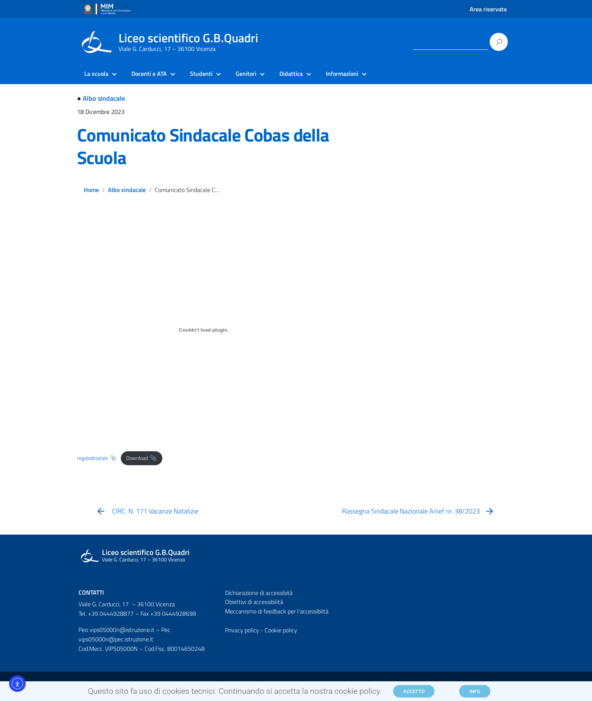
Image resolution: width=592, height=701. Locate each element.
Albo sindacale (104, 98)
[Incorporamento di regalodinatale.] (204, 330)
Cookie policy (281, 630)
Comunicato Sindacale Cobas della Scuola (203, 146)
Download (137, 458)
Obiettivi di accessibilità (254, 601)
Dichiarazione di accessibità (259, 592)
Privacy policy (242, 630)
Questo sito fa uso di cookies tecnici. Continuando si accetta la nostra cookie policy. (235, 693)
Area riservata (488, 9)
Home (91, 189)
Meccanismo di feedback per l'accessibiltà (276, 611)
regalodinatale (92, 458)
